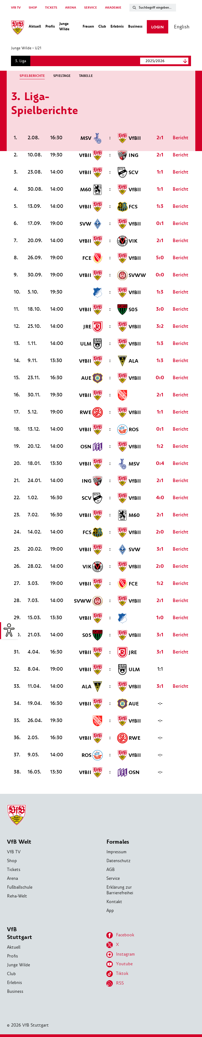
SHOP (33, 8)
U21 (41, 48)
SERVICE (90, 8)
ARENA (70, 8)
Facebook (120, 935)
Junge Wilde (24, 48)
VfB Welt (19, 842)
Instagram (120, 954)
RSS (115, 983)
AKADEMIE (113, 8)
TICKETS (51, 8)
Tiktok (117, 974)
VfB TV (16, 8)
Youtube (119, 964)
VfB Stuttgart (19, 933)
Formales (117, 842)
